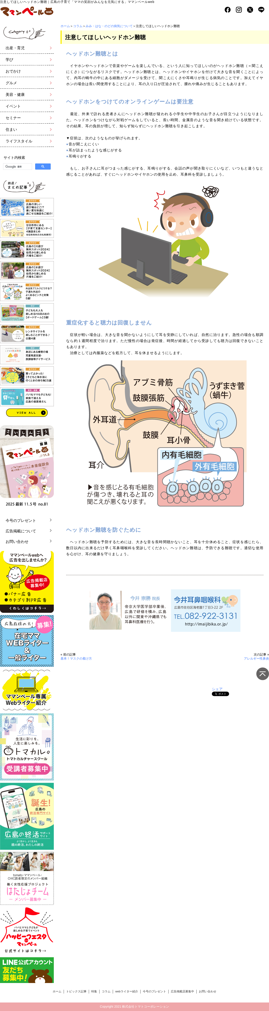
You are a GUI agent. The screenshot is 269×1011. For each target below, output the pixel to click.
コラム (77, 26)
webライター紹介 (126, 991)
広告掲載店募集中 (182, 991)
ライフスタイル (19, 141)
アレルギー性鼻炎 (256, 658)
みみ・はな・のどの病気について (109, 26)
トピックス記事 (76, 991)
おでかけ (13, 71)
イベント (13, 106)
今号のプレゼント (21, 520)
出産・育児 (15, 48)
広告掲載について (21, 531)
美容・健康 (15, 94)
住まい (11, 129)
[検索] (17, 167)
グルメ (11, 83)
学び (9, 60)
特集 (94, 991)
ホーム (65, 26)
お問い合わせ (17, 542)
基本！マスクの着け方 (76, 658)
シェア (217, 689)
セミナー (13, 118)
